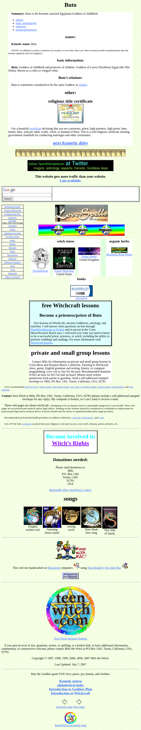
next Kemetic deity (70, 143)
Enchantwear (40, 270)
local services (31, 386)
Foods (12, 229)
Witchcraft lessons (41, 342)
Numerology (12, 255)
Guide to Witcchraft (12, 210)
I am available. (70, 180)
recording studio (88, 386)
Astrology (12, 218)
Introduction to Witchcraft (70, 693)
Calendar (12, 221)
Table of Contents (12, 277)
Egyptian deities (12, 237)
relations (21, 26)
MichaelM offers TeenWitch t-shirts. (70, 490)
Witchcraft (12, 273)
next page (79, 706)
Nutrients (13, 259)
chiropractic (87, 417)
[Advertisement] (95, 193)
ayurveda (75, 417)
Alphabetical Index (12, 207)
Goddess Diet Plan (12, 214)
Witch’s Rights (70, 443)
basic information (26, 23)
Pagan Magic (89, 256)
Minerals (12, 248)
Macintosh (53, 567)
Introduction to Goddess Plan (70, 689)
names (19, 19)
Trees (12, 270)
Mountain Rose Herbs (119, 254)
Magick (12, 244)
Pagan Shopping (64, 270)
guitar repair (45, 386)
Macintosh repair (61, 386)
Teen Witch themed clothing (70, 638)
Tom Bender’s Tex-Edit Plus (104, 567)
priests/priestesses (26, 29)
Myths (12, 251)
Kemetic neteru (70, 681)
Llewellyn (82, 298)
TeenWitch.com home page (71, 725)
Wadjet (83, 84)
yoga (101, 417)
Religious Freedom (12, 262)
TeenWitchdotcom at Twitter (47, 329)
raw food (74, 386)
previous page (64, 706)
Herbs (12, 240)
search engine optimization (110, 386)
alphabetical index (70, 685)
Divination (12, 226)
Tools (12, 266)
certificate (35, 128)
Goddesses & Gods (12, 233)
